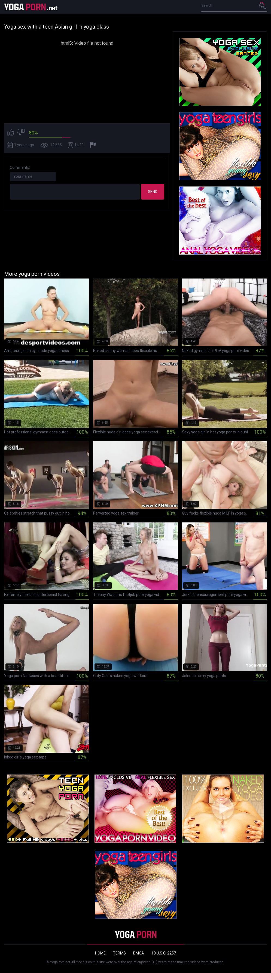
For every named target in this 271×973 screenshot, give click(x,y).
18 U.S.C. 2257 (163, 953)
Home (100, 953)
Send (152, 191)
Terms (119, 953)
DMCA (138, 953)
